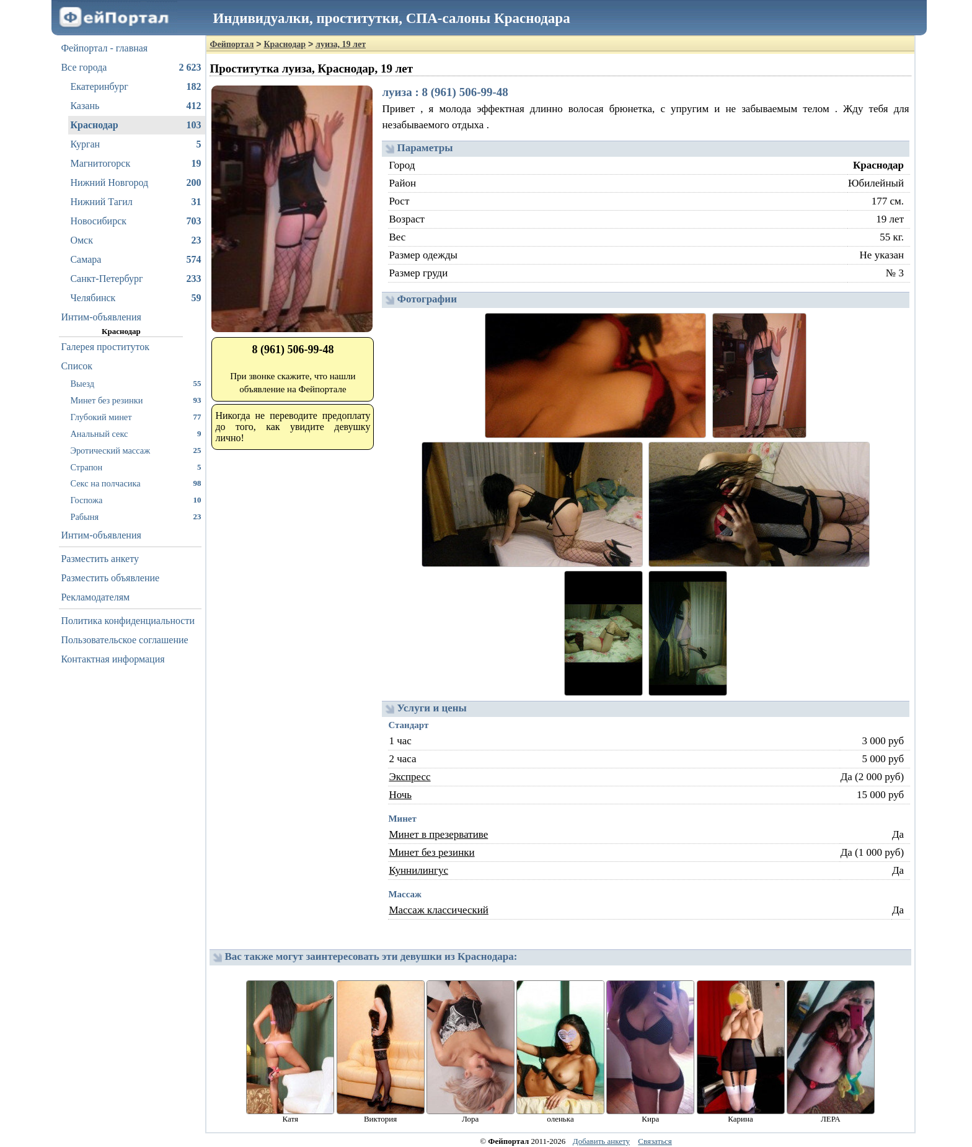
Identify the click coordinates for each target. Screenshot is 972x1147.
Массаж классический (438, 910)
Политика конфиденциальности (128, 620)
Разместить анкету (100, 558)
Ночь (400, 795)
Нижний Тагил (135, 202)
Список (76, 366)
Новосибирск (135, 221)
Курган (135, 144)
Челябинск (135, 298)
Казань (135, 106)
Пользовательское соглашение (124, 640)
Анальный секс (135, 433)
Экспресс (409, 777)
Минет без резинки (135, 400)
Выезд (135, 383)
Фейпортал (232, 44)
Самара (135, 259)
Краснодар (135, 125)
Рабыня (135, 516)
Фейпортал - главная (104, 48)
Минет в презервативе (438, 834)
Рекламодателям (95, 597)
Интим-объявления (101, 317)
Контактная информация (112, 659)
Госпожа (135, 500)
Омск (135, 240)
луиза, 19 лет (341, 44)
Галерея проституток (105, 346)
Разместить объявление (110, 578)
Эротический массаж (135, 450)
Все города (131, 67)
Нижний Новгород (135, 183)
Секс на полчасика (135, 483)
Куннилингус (418, 870)
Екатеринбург (135, 86)
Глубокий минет (135, 417)
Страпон (135, 467)
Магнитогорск (135, 163)
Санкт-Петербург (135, 279)
